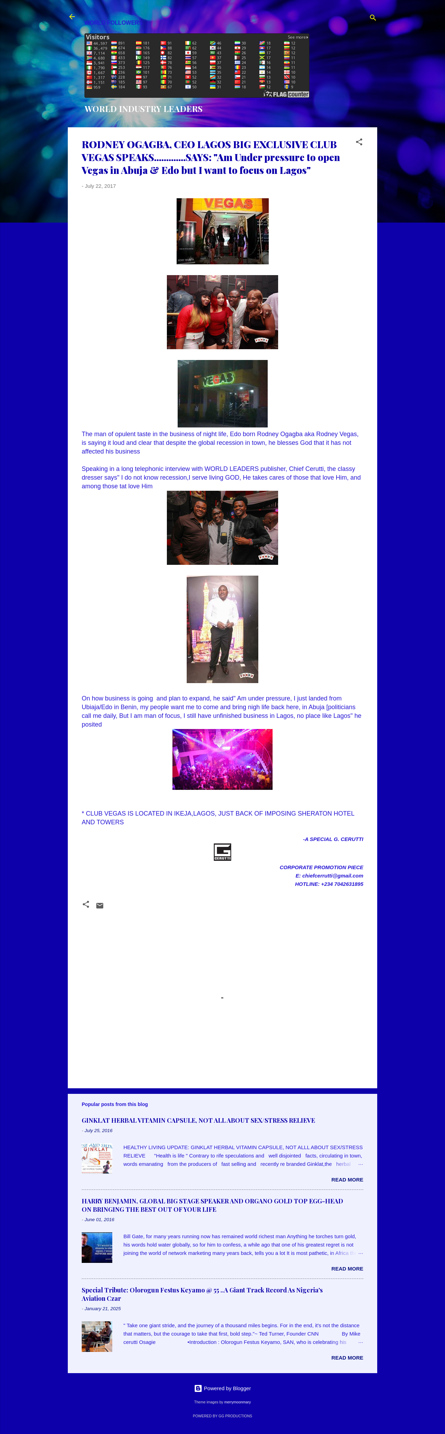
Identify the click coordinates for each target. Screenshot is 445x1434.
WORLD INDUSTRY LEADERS (143, 108)
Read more (347, 1180)
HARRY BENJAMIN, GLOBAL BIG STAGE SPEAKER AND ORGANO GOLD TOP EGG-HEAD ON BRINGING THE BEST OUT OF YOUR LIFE (212, 1205)
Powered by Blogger (222, 1388)
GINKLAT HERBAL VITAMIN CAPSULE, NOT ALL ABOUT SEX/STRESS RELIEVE (198, 1120)
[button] (359, 143)
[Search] (373, 19)
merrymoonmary (237, 1402)
